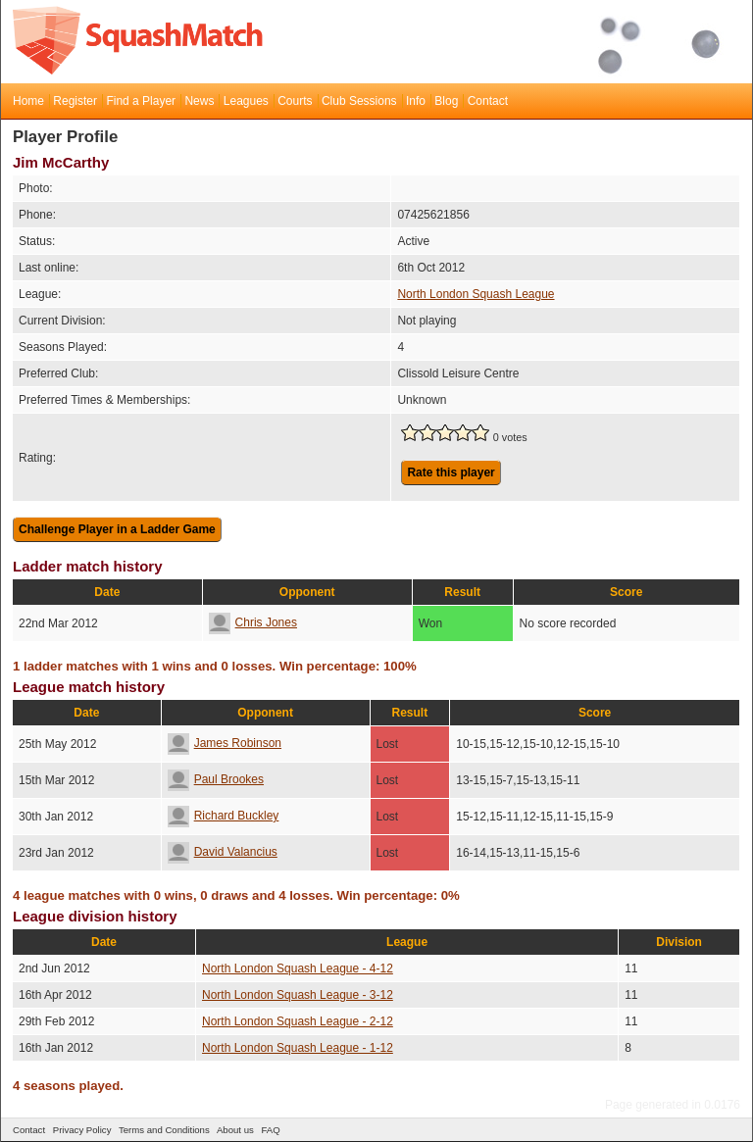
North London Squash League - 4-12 (297, 968)
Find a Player (141, 101)
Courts (294, 101)
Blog (446, 101)
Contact (488, 101)
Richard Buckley (223, 815)
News (199, 101)
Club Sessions (359, 101)
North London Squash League (475, 294)
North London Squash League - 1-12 (297, 1048)
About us (235, 1129)
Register (75, 101)
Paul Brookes (216, 779)
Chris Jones (253, 622)
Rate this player (450, 472)
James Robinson (224, 743)
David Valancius (222, 852)
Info (416, 101)
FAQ (270, 1129)
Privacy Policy (82, 1129)
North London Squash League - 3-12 (297, 995)
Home (28, 101)
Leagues (246, 101)
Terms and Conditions (164, 1129)
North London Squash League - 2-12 (297, 1021)
